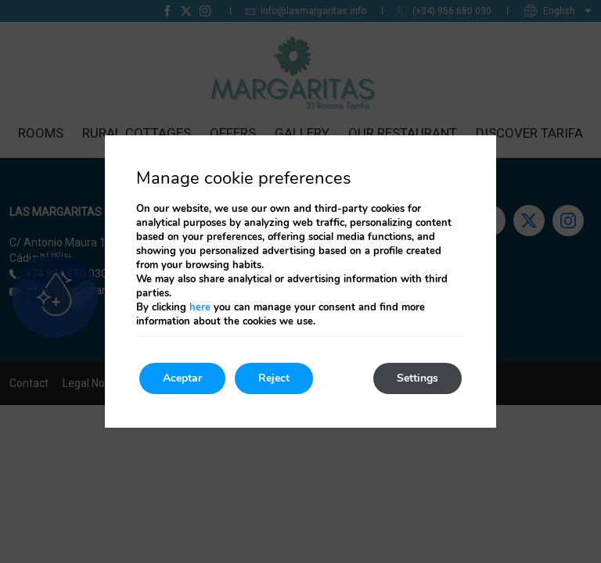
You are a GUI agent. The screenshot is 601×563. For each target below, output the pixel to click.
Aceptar (182, 378)
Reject (274, 378)
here (200, 307)
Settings (417, 378)
